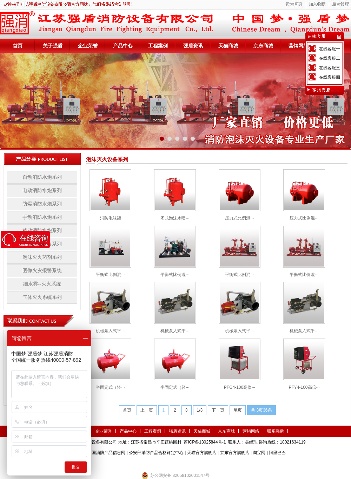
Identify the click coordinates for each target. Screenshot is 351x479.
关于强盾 (52, 45)
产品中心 (123, 45)
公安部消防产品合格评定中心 (156, 452)
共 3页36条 (261, 410)
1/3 (200, 410)
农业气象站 (152, 463)
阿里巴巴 (277, 452)
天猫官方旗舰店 (202, 452)
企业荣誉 (88, 45)
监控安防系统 (219, 463)
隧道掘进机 (175, 463)
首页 (17, 45)
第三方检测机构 (124, 463)
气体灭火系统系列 (42, 297)
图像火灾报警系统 (42, 270)
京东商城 (263, 45)
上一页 (146, 410)
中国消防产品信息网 (106, 452)
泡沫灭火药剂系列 (42, 257)
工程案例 (158, 45)
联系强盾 (275, 431)
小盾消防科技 (247, 463)
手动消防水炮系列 (42, 217)
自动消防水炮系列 (42, 177)
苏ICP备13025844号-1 (205, 442)
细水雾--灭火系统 (42, 284)
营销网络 (298, 45)
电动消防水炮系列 (42, 190)
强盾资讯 (193, 45)
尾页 (237, 410)
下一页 (218, 410)
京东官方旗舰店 (235, 452)
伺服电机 (196, 463)
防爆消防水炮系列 (42, 203)
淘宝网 (259, 452)
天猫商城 (228, 45)
